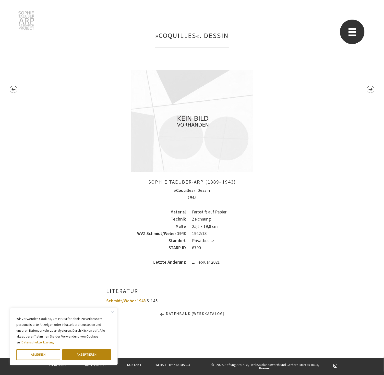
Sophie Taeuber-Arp (26, 21)
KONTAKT (134, 365)
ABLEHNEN (38, 354)
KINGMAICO (182, 365)
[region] (64, 336)
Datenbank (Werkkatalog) (192, 313)
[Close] (112, 312)
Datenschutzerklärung (38, 342)
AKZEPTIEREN (86, 354)
